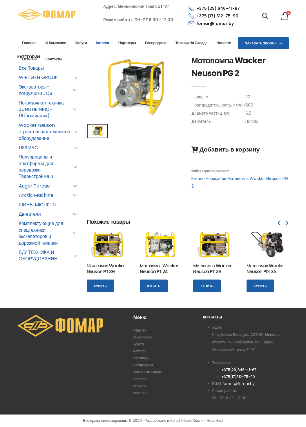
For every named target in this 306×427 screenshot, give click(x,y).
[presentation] (280, 223)
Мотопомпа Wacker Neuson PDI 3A (266, 269)
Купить (100, 286)
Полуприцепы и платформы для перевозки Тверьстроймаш (36, 167)
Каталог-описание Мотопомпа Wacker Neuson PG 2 (239, 182)
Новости (223, 43)
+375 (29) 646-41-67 (214, 8)
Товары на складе (191, 43)
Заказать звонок (263, 43)
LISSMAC (28, 147)
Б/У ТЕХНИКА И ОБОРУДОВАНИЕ (38, 255)
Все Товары (31, 68)
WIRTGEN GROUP (38, 77)
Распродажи (155, 43)
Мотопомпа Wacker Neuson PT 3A (212, 269)
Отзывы (29, 59)
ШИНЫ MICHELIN (37, 204)
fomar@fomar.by (211, 23)
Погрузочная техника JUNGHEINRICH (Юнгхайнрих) (41, 109)
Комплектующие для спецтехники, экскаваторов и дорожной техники (41, 233)
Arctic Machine (36, 195)
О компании (55, 43)
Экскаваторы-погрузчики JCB (35, 90)
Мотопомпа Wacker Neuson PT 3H (106, 269)
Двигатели (30, 214)
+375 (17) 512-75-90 (213, 16)
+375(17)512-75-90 (238, 376)
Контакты (54, 59)
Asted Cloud (180, 420)
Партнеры (127, 43)
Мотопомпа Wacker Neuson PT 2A (159, 269)
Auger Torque (34, 186)
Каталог (102, 43)
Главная (29, 43)
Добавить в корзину (225, 149)
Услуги (81, 43)
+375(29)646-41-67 (239, 369)
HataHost (215, 420)
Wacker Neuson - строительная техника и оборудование (44, 132)
